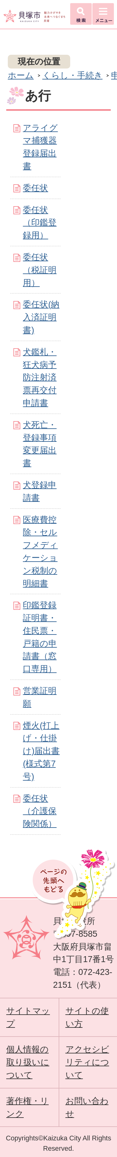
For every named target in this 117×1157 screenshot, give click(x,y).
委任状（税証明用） (39, 270)
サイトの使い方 (87, 1017)
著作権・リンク (27, 1107)
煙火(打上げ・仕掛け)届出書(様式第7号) (41, 751)
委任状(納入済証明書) (41, 317)
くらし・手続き (72, 75)
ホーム (21, 75)
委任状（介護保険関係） (39, 811)
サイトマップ (28, 1017)
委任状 (35, 188)
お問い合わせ (87, 1107)
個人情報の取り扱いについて (27, 1062)
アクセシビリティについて (87, 1062)
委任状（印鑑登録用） (39, 222)
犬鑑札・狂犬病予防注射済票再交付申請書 (39, 377)
